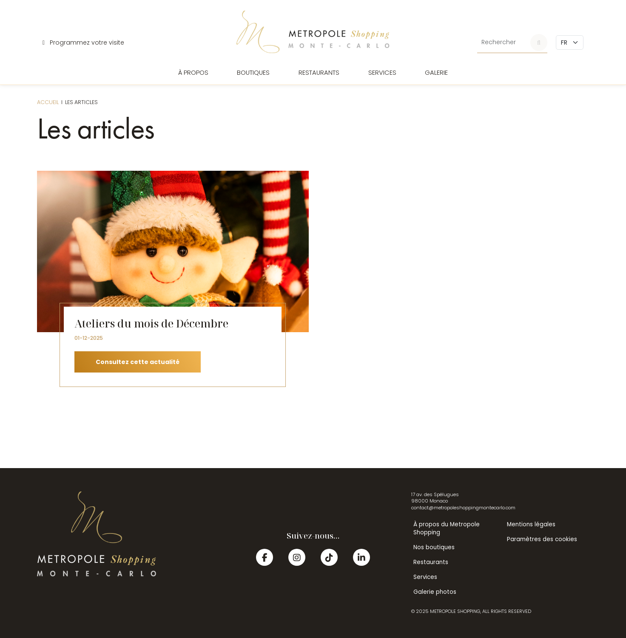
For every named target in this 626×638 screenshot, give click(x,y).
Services (382, 72)
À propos (193, 72)
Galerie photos (434, 592)
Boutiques (253, 72)
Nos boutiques (434, 547)
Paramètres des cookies (542, 539)
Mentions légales (531, 524)
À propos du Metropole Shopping (446, 528)
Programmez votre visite (83, 42)
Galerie (436, 72)
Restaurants (319, 72)
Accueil (48, 102)
